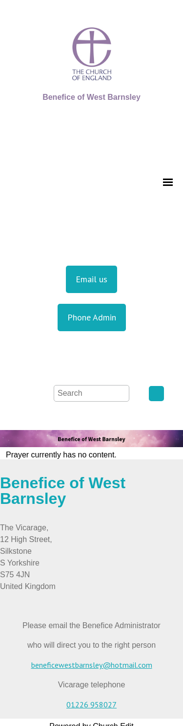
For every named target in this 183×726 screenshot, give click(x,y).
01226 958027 (91, 704)
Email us (91, 279)
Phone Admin (91, 317)
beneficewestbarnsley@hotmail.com (91, 665)
